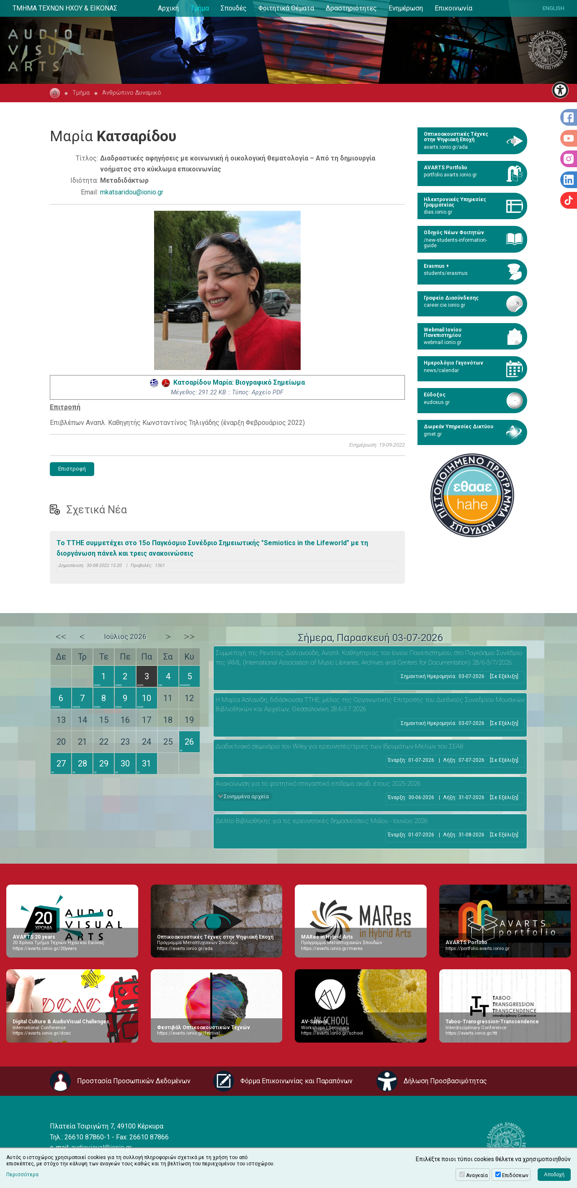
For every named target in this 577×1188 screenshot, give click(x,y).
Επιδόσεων (515, 1175)
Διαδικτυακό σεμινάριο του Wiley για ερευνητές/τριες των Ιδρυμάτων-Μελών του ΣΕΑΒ (340, 746)
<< (61, 636)
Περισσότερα (22, 1175)
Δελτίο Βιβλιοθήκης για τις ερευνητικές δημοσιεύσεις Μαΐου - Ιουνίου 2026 (322, 821)
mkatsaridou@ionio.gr (131, 192)
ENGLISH (553, 8)
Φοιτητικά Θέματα (286, 8)
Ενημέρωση (406, 8)
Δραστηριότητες (351, 8)
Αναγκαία (477, 1175)
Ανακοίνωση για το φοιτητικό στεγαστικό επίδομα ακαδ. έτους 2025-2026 (318, 783)
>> (189, 636)
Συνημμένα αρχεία (246, 796)
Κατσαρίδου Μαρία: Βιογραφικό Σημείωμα (227, 382)
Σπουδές (234, 8)
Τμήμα (200, 8)
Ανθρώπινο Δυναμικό (131, 92)
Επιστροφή (72, 469)
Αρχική (168, 8)
